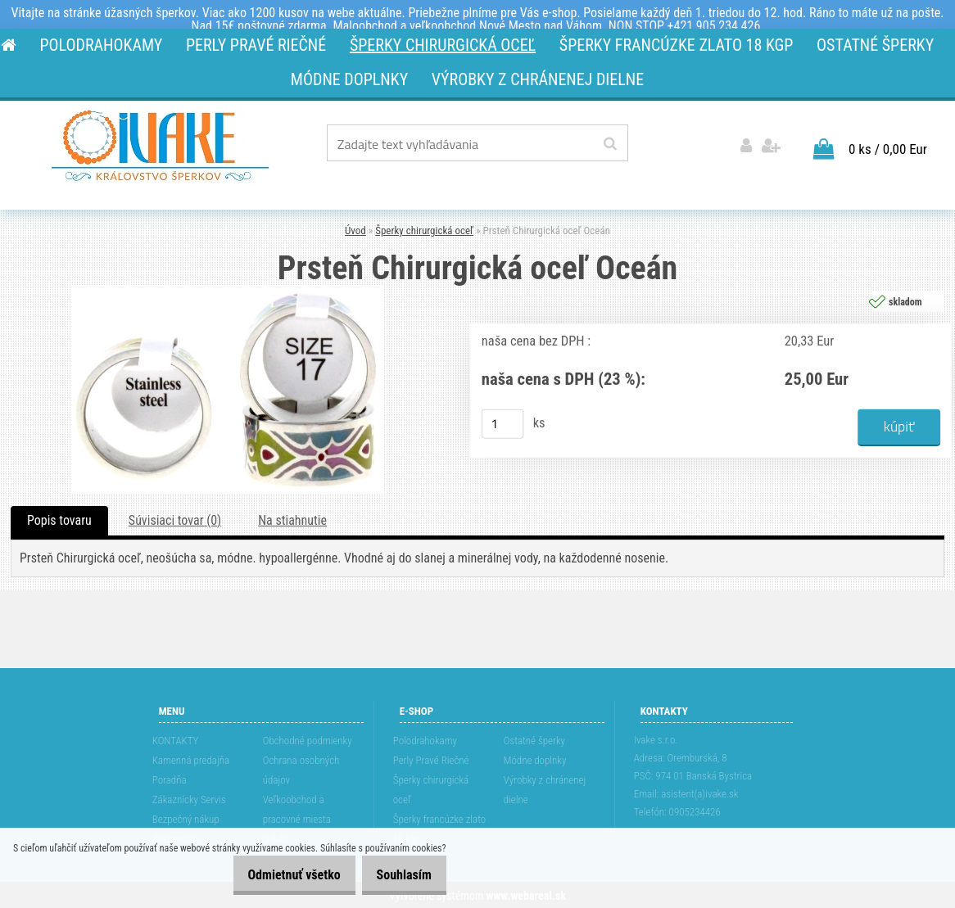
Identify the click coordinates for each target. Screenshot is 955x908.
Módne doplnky (535, 758)
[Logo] (160, 146)
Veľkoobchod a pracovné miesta (297, 808)
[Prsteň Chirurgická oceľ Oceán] (227, 289)
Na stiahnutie (292, 518)
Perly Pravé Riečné (431, 758)
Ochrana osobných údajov (301, 768)
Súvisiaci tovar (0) (175, 518)
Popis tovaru (59, 518)
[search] (609, 144)
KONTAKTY (175, 739)
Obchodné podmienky (307, 739)
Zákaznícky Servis (189, 798)
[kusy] (503, 422)
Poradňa (169, 778)
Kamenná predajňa (190, 758)
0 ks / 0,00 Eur (888, 147)
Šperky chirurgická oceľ (424, 230)
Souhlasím (397, 875)
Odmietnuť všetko (276, 875)
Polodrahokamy (425, 739)
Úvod (355, 230)
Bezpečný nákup (186, 817)
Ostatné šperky (534, 739)
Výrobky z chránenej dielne (545, 788)
